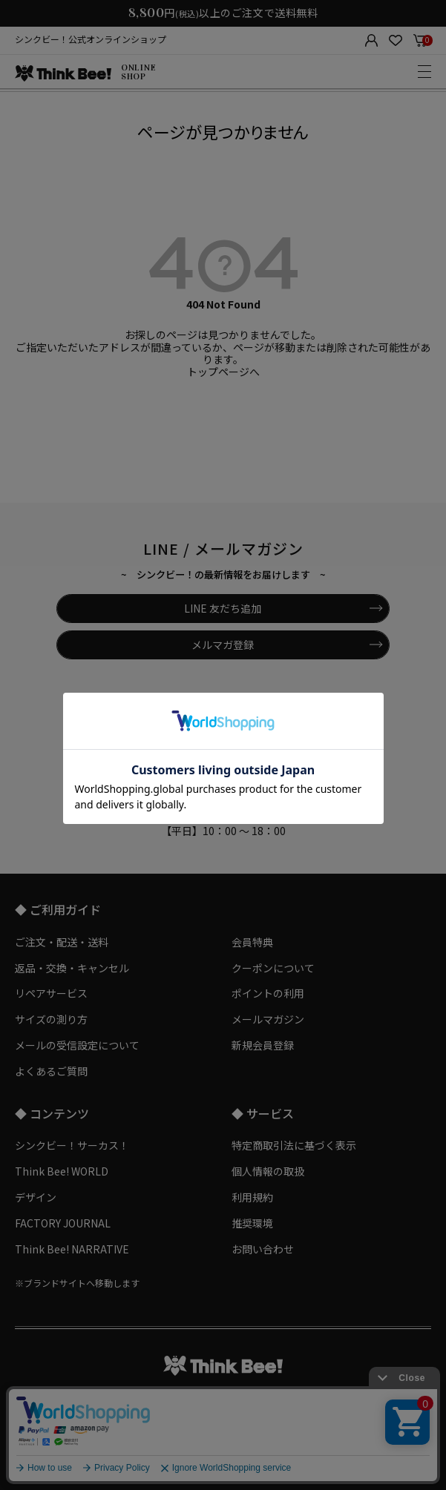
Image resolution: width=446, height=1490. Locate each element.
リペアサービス (51, 993)
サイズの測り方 (51, 1019)
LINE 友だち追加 (222, 608)
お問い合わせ (263, 1249)
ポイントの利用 (268, 993)
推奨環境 (252, 1223)
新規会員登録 (263, 1045)
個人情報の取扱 (268, 1171)
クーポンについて (273, 967)
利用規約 (252, 1197)
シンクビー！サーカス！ (72, 1145)
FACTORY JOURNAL (63, 1223)
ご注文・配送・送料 (61, 941)
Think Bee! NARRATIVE (72, 1249)
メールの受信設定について (77, 1045)
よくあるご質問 (51, 1071)
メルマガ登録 (222, 644)
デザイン (35, 1197)
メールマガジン (268, 1019)
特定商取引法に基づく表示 (294, 1145)
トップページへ (223, 371)
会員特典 (252, 941)
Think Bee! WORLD (61, 1171)
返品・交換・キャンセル (72, 967)
